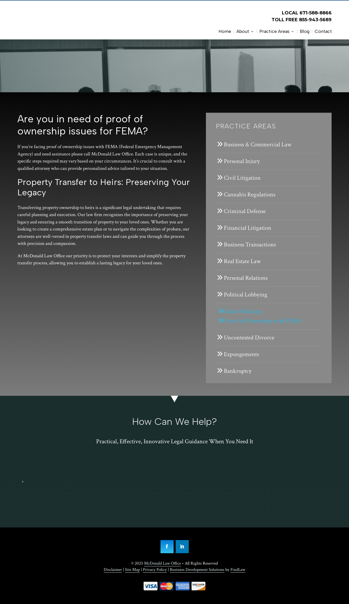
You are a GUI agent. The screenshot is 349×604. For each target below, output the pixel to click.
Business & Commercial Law (257, 144)
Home (225, 31)
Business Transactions (250, 244)
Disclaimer (113, 569)
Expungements (241, 354)
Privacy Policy (155, 569)
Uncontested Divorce (249, 337)
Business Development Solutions (197, 569)
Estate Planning (243, 311)
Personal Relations (245, 278)
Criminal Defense (245, 211)
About (242, 31)
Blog (304, 31)
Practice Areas (274, 31)
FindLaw (237, 569)
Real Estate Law (242, 261)
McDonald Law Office (162, 563)
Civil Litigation (242, 178)
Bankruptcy (238, 371)
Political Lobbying (245, 294)
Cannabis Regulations (249, 194)
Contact (323, 31)
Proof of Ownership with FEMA (263, 321)
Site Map (132, 569)
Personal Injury (242, 161)
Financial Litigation (247, 228)
